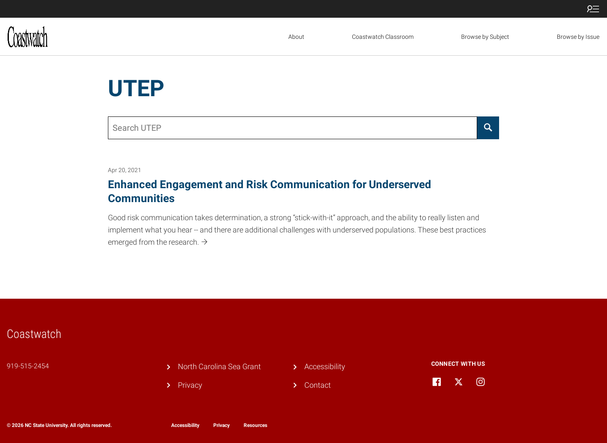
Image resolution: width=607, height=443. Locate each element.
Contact (317, 385)
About (296, 36)
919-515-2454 (28, 366)
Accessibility (324, 366)
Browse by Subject (485, 36)
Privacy (190, 385)
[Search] (488, 127)
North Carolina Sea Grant (219, 366)
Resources (255, 425)
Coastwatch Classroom (383, 36)
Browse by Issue (578, 36)
